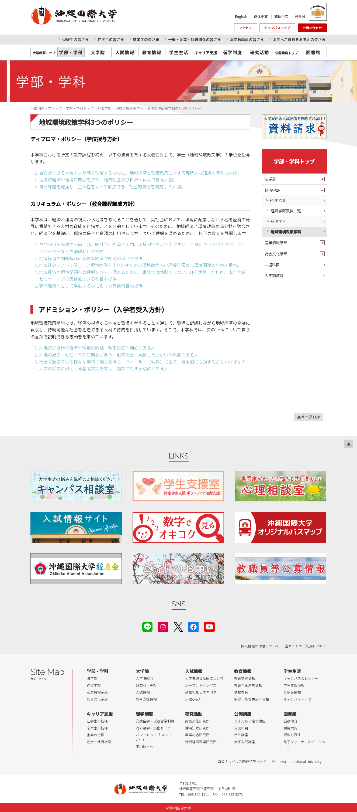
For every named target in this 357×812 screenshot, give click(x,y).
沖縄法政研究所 (197, 728)
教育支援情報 (146, 699)
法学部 (270, 179)
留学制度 (232, 52)
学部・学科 (71, 52)
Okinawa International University (296, 761)
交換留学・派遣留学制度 (155, 720)
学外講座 (241, 734)
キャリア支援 (100, 714)
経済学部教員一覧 (286, 210)
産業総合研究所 (197, 734)
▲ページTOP (308, 417)
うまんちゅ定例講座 (250, 720)
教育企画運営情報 (248, 685)
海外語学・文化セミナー (155, 728)
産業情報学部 (276, 242)
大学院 (98, 52)
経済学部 (272, 190)
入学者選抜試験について (204, 678)
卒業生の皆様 (97, 728)
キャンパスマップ (277, 28)
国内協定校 (144, 746)
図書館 (313, 52)
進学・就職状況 (99, 741)
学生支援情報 (293, 685)
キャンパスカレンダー (300, 678)
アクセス (245, 28)
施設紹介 (290, 720)
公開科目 (241, 728)
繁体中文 (281, 16)
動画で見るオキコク (201, 692)
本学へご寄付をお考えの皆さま (299, 39)
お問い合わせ (312, 28)
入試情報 (124, 52)
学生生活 (178, 52)
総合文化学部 (276, 253)
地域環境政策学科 (286, 232)
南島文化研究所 (197, 720)
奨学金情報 (292, 692)
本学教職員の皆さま (247, 39)
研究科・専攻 (146, 685)
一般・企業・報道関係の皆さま (194, 39)
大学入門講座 (244, 741)
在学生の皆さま (111, 39)
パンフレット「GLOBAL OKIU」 (154, 737)
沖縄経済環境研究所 (201, 741)
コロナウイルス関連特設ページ (242, 761)
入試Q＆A (192, 699)
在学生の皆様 (97, 720)
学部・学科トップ (294, 161)
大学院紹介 (144, 678)
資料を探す (292, 734)
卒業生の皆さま (146, 39)
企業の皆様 (95, 734)
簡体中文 (261, 16)
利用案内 (290, 728)
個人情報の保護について (260, 645)
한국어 (300, 16)
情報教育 (241, 692)
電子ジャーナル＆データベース (304, 744)
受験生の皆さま (75, 39)
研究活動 (259, 52)
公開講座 (242, 714)
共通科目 (272, 264)
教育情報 (151, 52)
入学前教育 (274, 275)
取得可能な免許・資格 (251, 699)
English (241, 16)
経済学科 (278, 221)
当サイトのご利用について (306, 645)
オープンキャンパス (200, 685)
